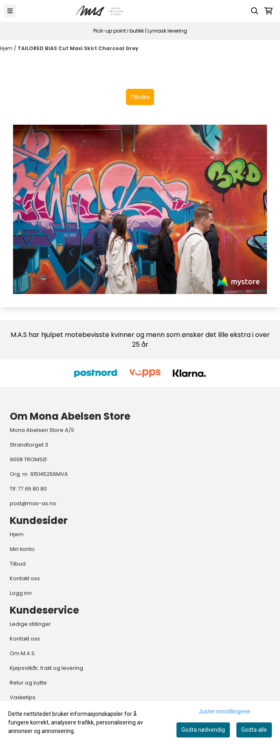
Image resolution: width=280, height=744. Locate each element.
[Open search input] (254, 11)
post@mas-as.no (33, 503)
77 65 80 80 (32, 488)
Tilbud (18, 563)
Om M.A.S (22, 653)
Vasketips (22, 697)
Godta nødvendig (203, 729)
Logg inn (21, 593)
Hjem (7, 48)
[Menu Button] (10, 10)
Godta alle (254, 729)
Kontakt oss (25, 578)
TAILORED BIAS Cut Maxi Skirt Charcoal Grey (78, 48)
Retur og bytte (28, 682)
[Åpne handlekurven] (268, 11)
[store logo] (100, 11)
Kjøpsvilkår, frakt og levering (46, 668)
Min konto (22, 549)
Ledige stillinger (30, 624)
